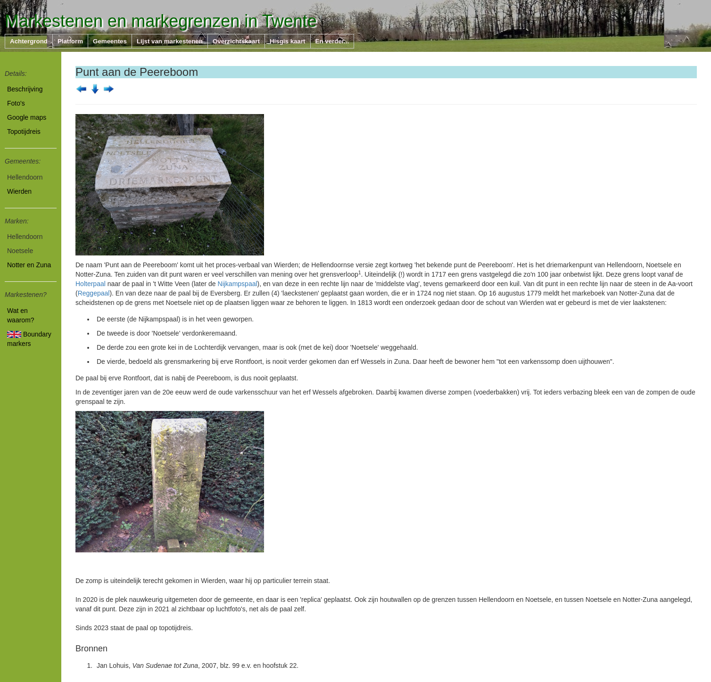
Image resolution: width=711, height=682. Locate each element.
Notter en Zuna (29, 265)
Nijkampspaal (237, 284)
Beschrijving (24, 89)
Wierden (19, 191)
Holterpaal (90, 284)
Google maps (26, 117)
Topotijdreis (24, 131)
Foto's (16, 103)
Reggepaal (94, 293)
